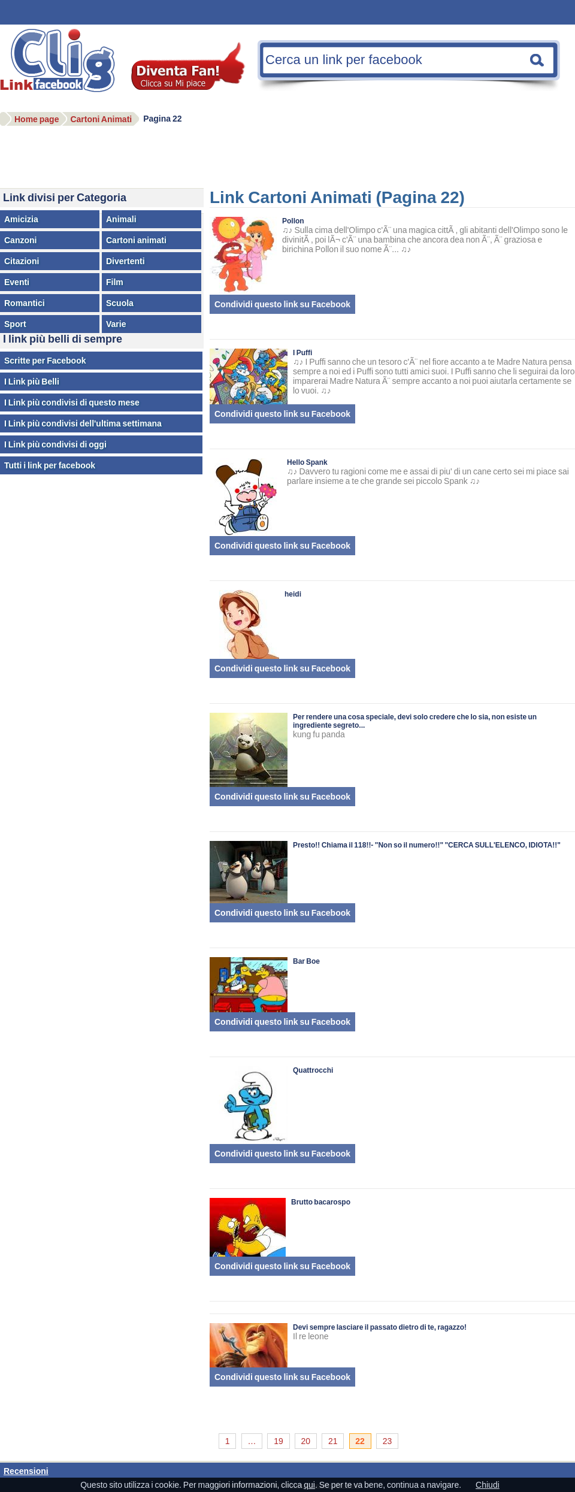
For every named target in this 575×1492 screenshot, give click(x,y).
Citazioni (21, 261)
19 (278, 1441)
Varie (116, 324)
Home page (36, 119)
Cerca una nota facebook (537, 59)
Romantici (24, 303)
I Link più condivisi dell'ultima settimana (83, 423)
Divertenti (125, 261)
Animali (121, 219)
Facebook (63, 68)
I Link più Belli (31, 381)
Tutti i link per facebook (49, 465)
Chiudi (488, 1485)
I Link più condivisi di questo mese (72, 402)
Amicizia (21, 219)
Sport (15, 324)
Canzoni (20, 240)
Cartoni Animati (101, 119)
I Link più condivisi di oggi (55, 444)
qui (309, 1485)
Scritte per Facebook (45, 360)
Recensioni (26, 1471)
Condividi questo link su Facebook (282, 304)
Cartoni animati (136, 240)
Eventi (16, 282)
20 (306, 1441)
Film (114, 282)
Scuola (120, 303)
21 (333, 1441)
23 (387, 1441)
